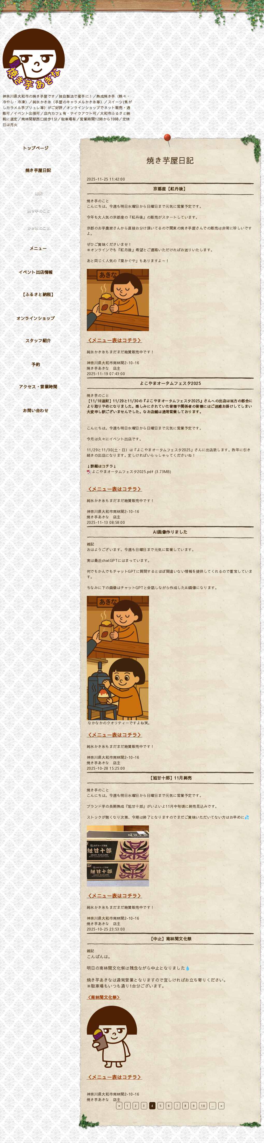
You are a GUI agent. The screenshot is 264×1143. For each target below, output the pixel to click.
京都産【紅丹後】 (170, 188)
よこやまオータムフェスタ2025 (170, 383)
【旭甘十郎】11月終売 (170, 778)
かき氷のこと (38, 228)
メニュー (38, 248)
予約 (35, 364)
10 (203, 1106)
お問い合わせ (35, 410)
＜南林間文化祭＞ (104, 997)
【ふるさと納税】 (38, 294)
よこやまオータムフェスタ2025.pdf (122, 471)
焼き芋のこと (98, 200)
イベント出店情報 (36, 272)
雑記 (90, 544)
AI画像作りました (170, 532)
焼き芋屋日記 (38, 170)
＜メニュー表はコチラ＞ (114, 340)
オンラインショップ (35, 318)
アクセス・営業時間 (38, 386)
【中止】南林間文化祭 (170, 938)
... (212, 1106)
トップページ (35, 148)
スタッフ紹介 (38, 340)
